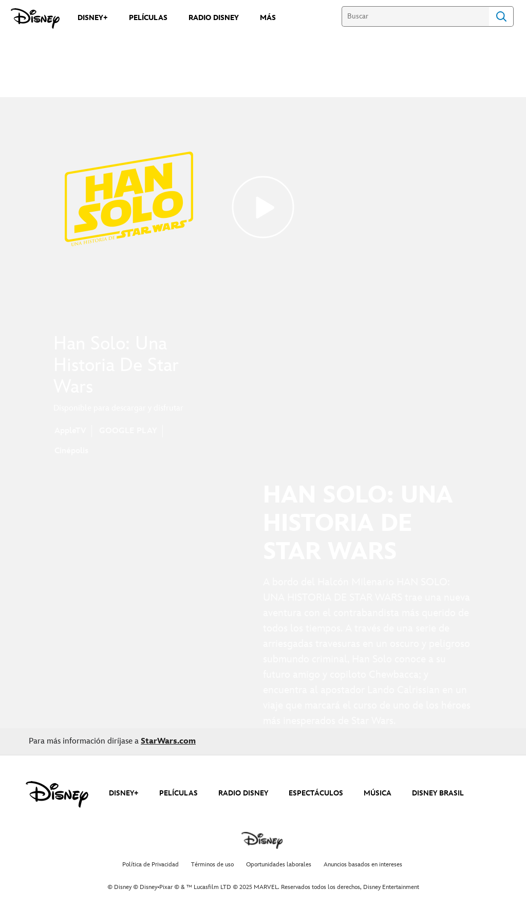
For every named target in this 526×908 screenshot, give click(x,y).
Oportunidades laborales (278, 864)
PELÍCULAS (178, 793)
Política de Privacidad (150, 864)
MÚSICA (377, 793)
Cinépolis (71, 451)
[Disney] (35, 18)
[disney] (57, 794)
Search (501, 16)
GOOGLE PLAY (128, 431)
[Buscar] (415, 16)
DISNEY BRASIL (438, 793)
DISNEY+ (124, 793)
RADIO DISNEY (243, 793)
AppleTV (70, 431)
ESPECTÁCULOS (316, 793)
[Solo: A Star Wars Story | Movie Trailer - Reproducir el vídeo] (263, 207)
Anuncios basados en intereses (363, 864)
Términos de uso (212, 864)
